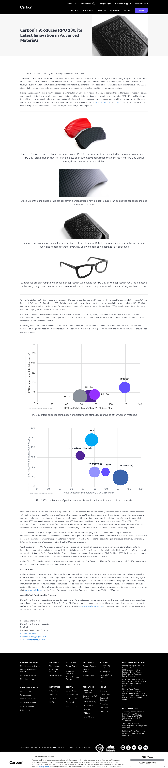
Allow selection (147, 751)
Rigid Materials (55, 666)
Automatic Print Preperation (106, 676)
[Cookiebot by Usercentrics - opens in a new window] (16, 763)
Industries (87, 10)
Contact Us (104, 712)
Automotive (53, 691)
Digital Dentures (72, 695)
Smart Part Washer (87, 671)
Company (103, 691)
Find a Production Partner (30, 666)
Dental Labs (70, 702)
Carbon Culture (105, 695)
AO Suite (104, 662)
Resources (115, 10)
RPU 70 (99, 102)
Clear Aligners (71, 699)
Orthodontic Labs (72, 706)
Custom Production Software (70, 672)
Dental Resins (71, 691)
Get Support (25, 710)
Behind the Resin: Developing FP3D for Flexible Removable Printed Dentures (133, 733)
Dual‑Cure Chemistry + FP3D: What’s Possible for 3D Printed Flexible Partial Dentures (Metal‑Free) (134, 683)
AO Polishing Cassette (105, 667)
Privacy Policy (44, 754)
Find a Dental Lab (27, 679)
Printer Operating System (72, 678)
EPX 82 (119, 102)
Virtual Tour (104, 704)
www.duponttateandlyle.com (33, 639)
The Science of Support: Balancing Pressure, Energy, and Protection (134, 726)
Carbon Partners (29, 662)
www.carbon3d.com (33, 590)
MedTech (52, 702)
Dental (69, 687)
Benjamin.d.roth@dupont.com (33, 636)
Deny (147, 756)
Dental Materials (55, 675)
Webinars (86, 713)
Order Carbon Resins (28, 706)
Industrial (52, 699)
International (86, 3)
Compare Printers (89, 666)
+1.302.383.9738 (28, 633)
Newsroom (104, 708)
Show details (124, 763)
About (127, 10)
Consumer (53, 695)
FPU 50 (107, 102)
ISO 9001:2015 (141, 3)
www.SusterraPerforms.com (90, 606)
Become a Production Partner (28, 671)
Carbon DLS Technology (87, 692)
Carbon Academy (26, 695)
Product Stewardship (28, 699)
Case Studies (88, 706)
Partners (101, 10)
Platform (73, 10)
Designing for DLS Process (90, 697)
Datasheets (87, 709)
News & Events (88, 717)
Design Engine (105, 3)
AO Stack (103, 681)
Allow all (147, 745)
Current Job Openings (104, 699)
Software (71, 662)
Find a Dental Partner (28, 675)
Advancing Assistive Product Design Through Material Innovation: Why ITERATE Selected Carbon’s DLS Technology (133, 716)
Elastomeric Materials (53, 671)
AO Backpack (105, 672)
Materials (54, 662)
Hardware (88, 662)
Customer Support (123, 3)
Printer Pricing (88, 675)
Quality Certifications (28, 703)
